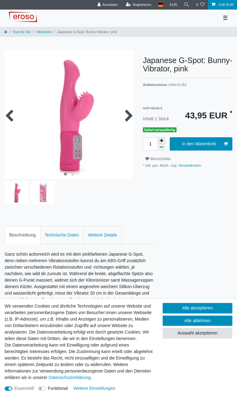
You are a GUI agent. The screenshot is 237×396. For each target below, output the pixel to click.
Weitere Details (102, 234)
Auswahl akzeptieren (197, 332)
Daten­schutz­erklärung (69, 377)
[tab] (22, 235)
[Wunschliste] (200, 5)
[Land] (160, 5)
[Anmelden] (107, 5)
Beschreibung (22, 234)
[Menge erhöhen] (161, 140)
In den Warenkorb (205, 144)
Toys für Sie (22, 32)
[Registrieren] (138, 5)
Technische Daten (62, 234)
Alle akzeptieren (197, 307)
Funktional (58, 388)
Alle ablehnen (198, 320)
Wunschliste (157, 159)
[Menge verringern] (161, 147)
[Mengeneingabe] (150, 144)
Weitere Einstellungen (94, 388)
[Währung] (173, 5)
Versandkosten (189, 165)
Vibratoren (44, 32)
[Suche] (187, 5)
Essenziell (24, 388)
